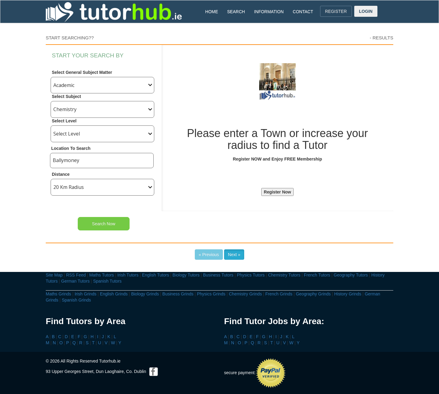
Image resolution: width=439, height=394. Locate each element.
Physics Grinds (211, 293)
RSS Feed (76, 275)
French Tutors (317, 275)
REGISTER (336, 11)
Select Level (64, 120)
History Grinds (347, 293)
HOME (211, 11)
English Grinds (114, 293)
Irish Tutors (127, 275)
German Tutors (75, 281)
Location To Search (71, 148)
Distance (61, 174)
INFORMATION (269, 11)
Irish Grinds (86, 293)
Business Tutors (218, 275)
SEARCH (236, 11)
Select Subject (66, 96)
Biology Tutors (186, 275)
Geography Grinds (313, 293)
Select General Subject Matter (82, 72)
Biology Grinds (145, 293)
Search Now (103, 223)
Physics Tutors (251, 275)
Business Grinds (178, 293)
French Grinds (278, 293)
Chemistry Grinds (245, 293)
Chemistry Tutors (284, 275)
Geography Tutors (351, 275)
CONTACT (303, 11)
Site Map (54, 275)
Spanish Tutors (107, 281)
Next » (234, 254)
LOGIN (366, 11)
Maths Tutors (101, 275)
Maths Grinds (58, 293)
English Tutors (155, 275)
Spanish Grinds (76, 300)
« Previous (209, 254)
